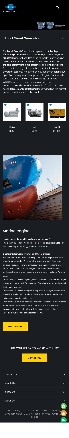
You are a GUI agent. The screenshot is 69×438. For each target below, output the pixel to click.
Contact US (34, 358)
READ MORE (15, 327)
